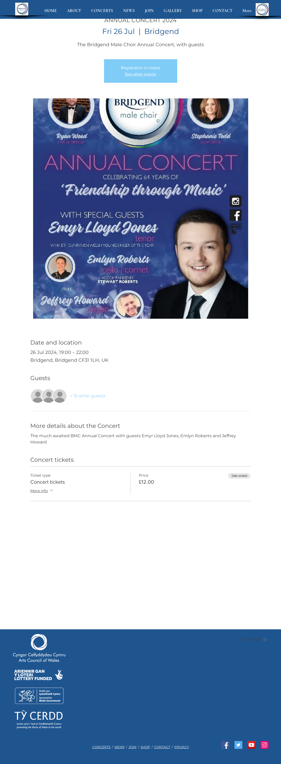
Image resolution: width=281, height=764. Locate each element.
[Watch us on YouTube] (251, 745)
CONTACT (162, 747)
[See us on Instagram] (264, 745)
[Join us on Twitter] (238, 745)
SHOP (145, 747)
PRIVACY (181, 747)
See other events (140, 74)
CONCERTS (101, 747)
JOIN (132, 747)
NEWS (119, 747)
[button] (75, 11)
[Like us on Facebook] (225, 745)
